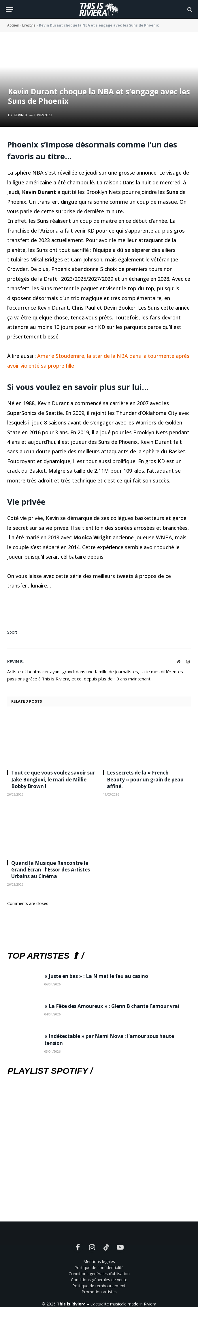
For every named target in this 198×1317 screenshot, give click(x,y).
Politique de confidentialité (99, 1267)
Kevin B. (21, 115)
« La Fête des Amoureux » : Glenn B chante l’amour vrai (111, 1006)
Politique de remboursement (99, 1285)
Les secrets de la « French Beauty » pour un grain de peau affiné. (145, 779)
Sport (12, 632)
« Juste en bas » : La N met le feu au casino (96, 976)
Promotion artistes (99, 1291)
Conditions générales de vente (99, 1279)
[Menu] (9, 9)
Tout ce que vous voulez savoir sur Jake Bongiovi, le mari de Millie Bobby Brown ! (53, 779)
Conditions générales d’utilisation (99, 1273)
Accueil (13, 25)
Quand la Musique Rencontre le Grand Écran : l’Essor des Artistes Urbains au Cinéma (50, 870)
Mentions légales (99, 1261)
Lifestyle (28, 25)
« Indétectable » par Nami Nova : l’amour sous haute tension (109, 1039)
